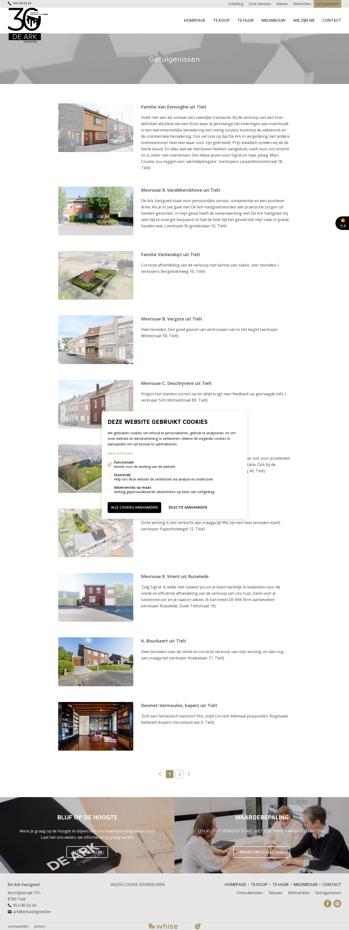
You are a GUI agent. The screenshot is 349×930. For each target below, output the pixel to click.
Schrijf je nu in (87, 851)
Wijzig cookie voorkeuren (138, 884)
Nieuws (281, 3)
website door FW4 (198, 926)
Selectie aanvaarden (187, 507)
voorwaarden (18, 926)
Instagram (337, 903)
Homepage (194, 20)
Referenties (301, 3)
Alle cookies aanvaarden (134, 507)
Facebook (328, 903)
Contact (331, 20)
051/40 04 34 (23, 3)
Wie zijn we (304, 20)
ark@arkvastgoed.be (32, 911)
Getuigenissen (327, 3)
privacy (39, 926)
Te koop (221, 20)
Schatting (233, 3)
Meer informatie (120, 453)
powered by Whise (169, 926)
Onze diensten (258, 3)
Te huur (246, 20)
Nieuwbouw (274, 20)
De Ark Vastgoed (24, 884)
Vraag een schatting (262, 851)
